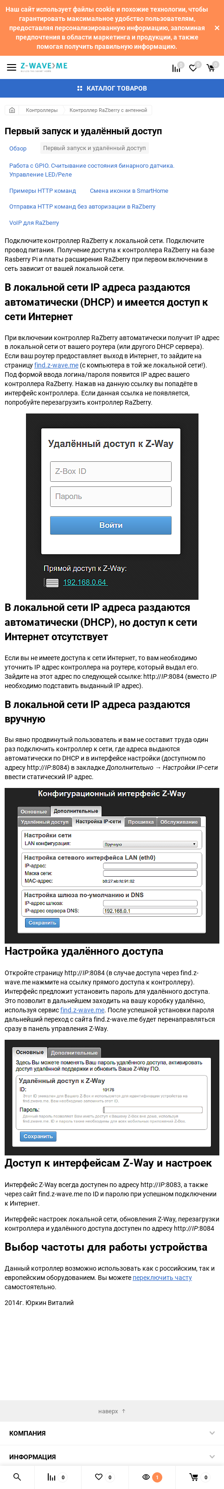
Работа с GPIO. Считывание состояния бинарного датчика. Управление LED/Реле (91, 169)
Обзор (17, 148)
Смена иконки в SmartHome (129, 190)
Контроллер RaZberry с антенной (108, 109)
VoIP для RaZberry (34, 222)
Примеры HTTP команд (42, 190)
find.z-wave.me (56, 365)
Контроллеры (42, 109)
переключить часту (162, 1277)
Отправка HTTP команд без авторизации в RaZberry (82, 206)
